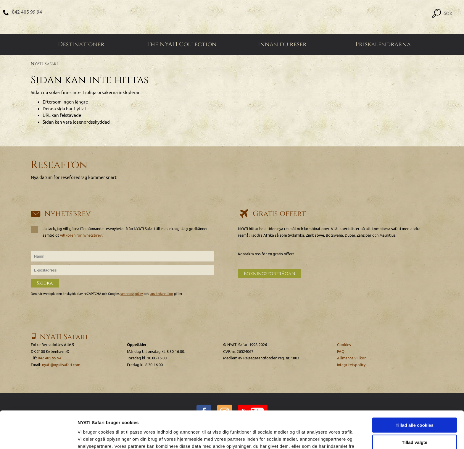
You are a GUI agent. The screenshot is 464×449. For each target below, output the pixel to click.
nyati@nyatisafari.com (61, 364)
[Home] (232, 17)
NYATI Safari (44, 64)
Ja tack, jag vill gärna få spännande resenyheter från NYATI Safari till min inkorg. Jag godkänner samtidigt (119, 232)
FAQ (340, 351)
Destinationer (81, 44)
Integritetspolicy (351, 364)
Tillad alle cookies (415, 390)
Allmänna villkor (351, 358)
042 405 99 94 (27, 12)
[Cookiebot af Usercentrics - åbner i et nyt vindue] (38, 437)
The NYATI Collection (182, 44)
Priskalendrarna (383, 44)
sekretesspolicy (131, 294)
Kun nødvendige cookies (414, 424)
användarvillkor (161, 294)
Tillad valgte (414, 407)
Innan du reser (282, 44)
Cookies (344, 344)
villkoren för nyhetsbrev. (81, 235)
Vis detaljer (308, 437)
